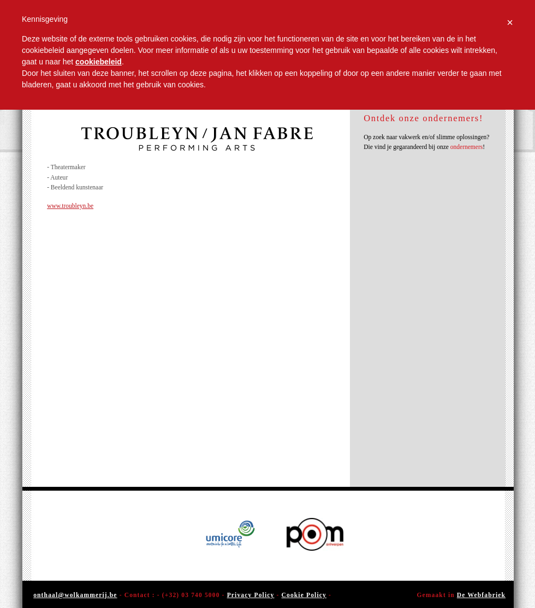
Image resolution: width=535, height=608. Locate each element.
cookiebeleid (98, 61)
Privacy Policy (251, 595)
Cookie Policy (304, 595)
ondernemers (466, 147)
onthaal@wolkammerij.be (75, 595)
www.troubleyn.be (70, 205)
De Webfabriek (481, 595)
